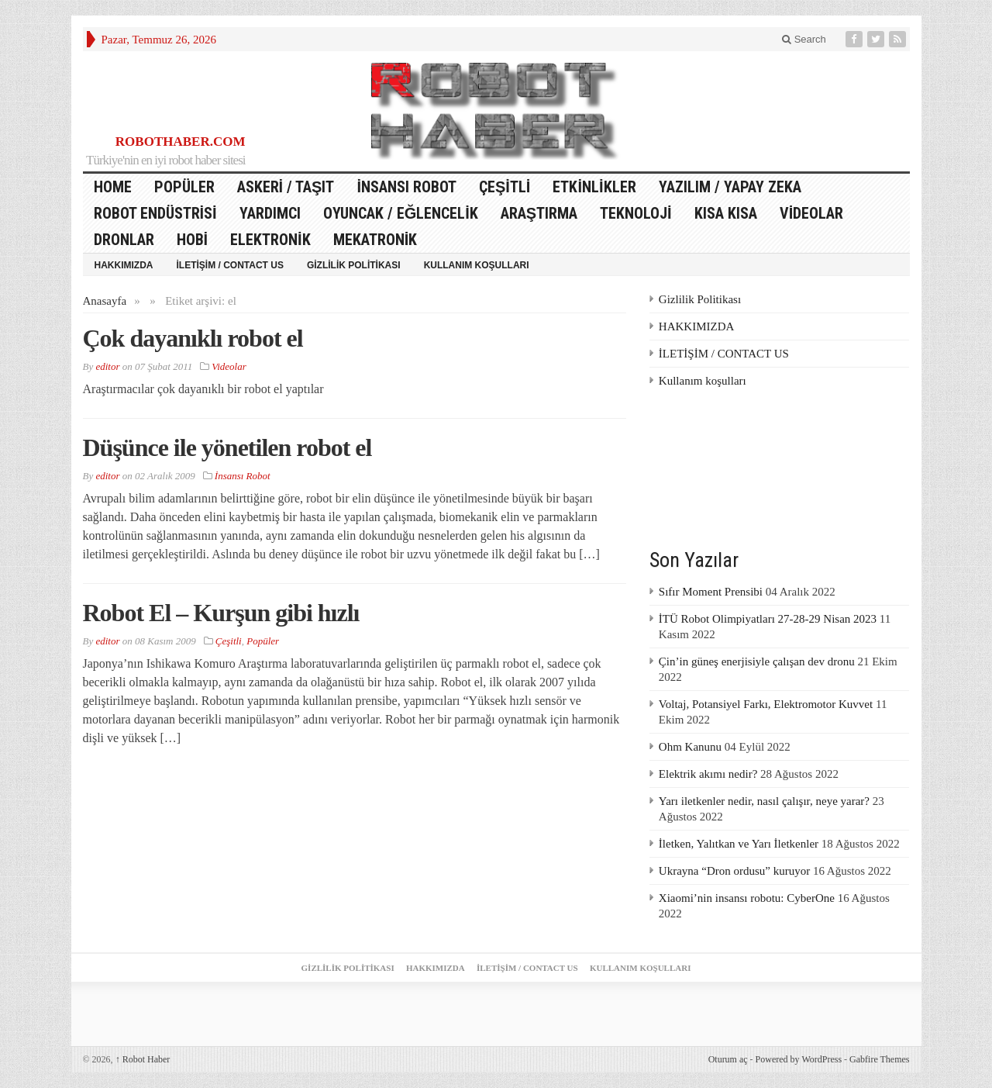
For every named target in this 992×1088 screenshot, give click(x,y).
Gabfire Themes (879, 1059)
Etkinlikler (594, 187)
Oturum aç (728, 1059)
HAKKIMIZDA (124, 265)
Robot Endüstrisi (155, 213)
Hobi (192, 239)
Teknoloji (636, 213)
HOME (113, 187)
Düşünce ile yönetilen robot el (227, 447)
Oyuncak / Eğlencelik (400, 213)
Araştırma (539, 213)
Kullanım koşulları (476, 265)
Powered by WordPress (799, 1059)
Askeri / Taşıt (286, 187)
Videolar (812, 213)
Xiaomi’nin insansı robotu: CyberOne (747, 898)
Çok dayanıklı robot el (193, 338)
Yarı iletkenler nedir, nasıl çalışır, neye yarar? (764, 801)
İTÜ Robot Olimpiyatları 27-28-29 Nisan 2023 (768, 619)
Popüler (184, 187)
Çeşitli (504, 187)
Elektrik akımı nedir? (708, 774)
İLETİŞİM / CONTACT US (230, 265)
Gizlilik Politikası (354, 265)
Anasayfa (105, 301)
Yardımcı (270, 213)
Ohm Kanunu (690, 747)
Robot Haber (142, 1059)
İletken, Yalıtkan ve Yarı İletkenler (738, 844)
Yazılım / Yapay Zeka (730, 187)
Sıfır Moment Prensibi (711, 591)
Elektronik (270, 239)
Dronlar (124, 239)
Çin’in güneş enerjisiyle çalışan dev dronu (757, 661)
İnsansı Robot (406, 187)
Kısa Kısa (725, 213)
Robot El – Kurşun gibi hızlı (221, 613)
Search (804, 39)
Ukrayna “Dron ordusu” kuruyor (734, 871)
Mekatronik (375, 239)
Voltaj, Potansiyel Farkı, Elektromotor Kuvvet (766, 704)
